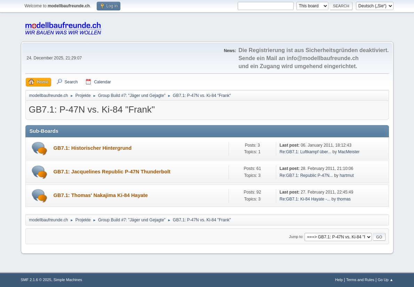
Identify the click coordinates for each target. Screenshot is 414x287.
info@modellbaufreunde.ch (323, 58)
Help (339, 280)
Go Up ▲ (385, 280)
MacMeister (349, 151)
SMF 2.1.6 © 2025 (36, 280)
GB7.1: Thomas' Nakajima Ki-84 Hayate (101, 195)
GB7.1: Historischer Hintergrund (93, 148)
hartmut (347, 175)
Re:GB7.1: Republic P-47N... (306, 175)
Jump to (295, 237)
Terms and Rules (360, 280)
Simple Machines (68, 280)
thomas (344, 199)
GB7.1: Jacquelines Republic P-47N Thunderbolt (112, 171)
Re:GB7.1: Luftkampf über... (306, 151)
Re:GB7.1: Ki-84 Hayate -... (305, 199)
